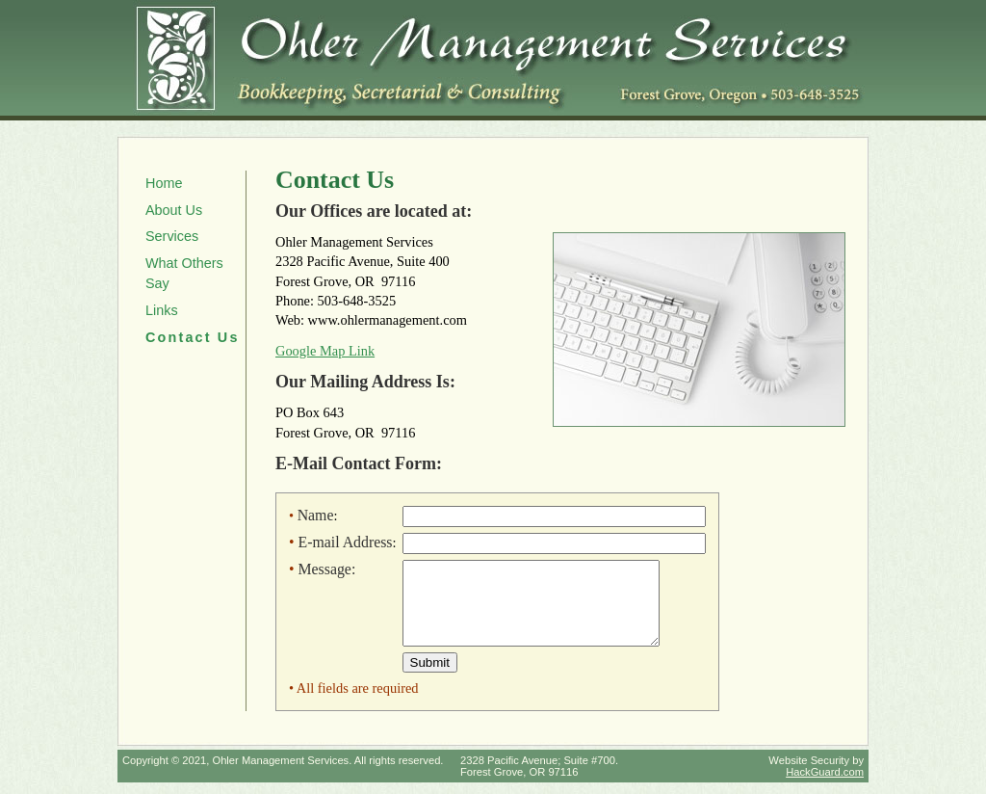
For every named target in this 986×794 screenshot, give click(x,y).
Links (161, 310)
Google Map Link (325, 350)
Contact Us (192, 337)
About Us (173, 210)
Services (171, 236)
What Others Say (184, 273)
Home (163, 183)
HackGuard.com (825, 783)
